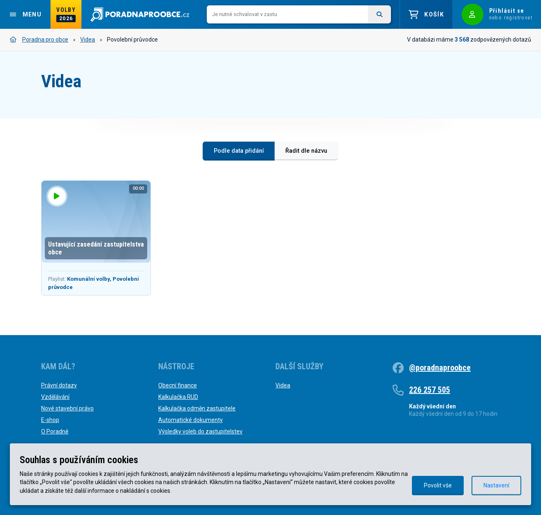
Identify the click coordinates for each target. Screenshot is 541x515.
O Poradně (54, 431)
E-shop (50, 420)
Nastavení (496, 485)
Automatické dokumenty (190, 420)
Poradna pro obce (39, 39)
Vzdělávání (55, 397)
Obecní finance (177, 385)
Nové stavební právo (67, 408)
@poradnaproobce (440, 368)
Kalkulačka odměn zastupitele (197, 408)
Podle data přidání (239, 150)
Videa (87, 39)
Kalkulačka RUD (178, 397)
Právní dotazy (59, 385)
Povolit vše (438, 485)
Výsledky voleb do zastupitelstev (200, 431)
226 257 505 (429, 390)
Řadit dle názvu (306, 150)
